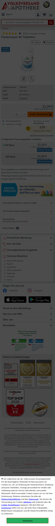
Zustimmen (6, 508)
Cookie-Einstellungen (10, 505)
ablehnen (27, 502)
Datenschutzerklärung (11, 499)
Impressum (34, 499)
